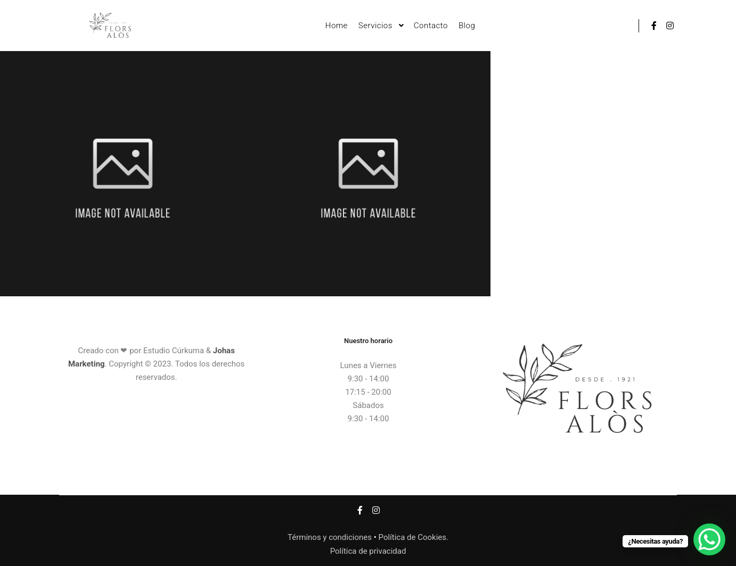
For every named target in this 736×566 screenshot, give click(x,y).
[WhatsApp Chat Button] (709, 539)
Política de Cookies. (413, 537)
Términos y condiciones (330, 537)
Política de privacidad (368, 551)
